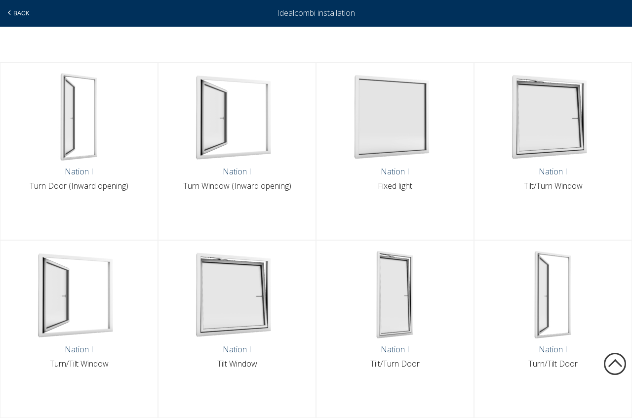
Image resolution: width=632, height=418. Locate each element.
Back (17, 13)
